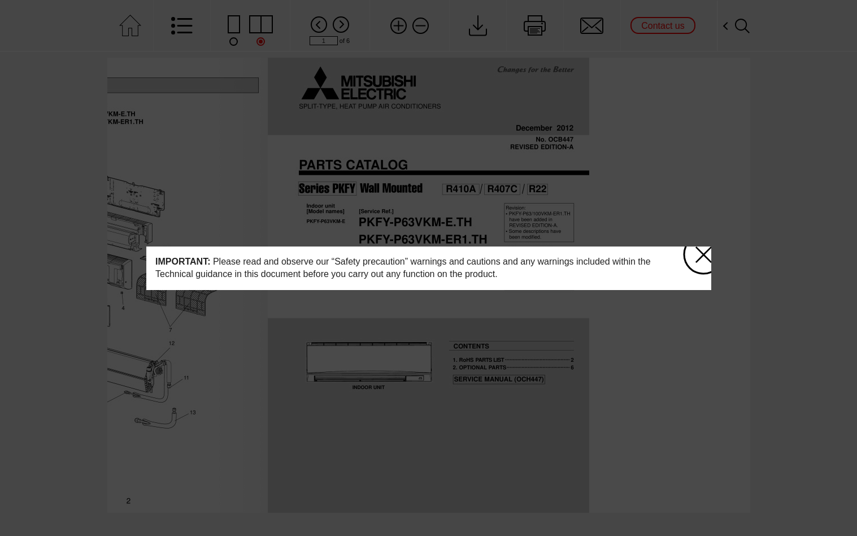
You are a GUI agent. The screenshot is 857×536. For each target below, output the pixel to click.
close (703, 251)
